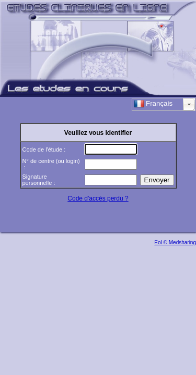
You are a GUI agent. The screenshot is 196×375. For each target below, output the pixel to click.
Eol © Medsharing (175, 242)
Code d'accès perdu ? (97, 198)
